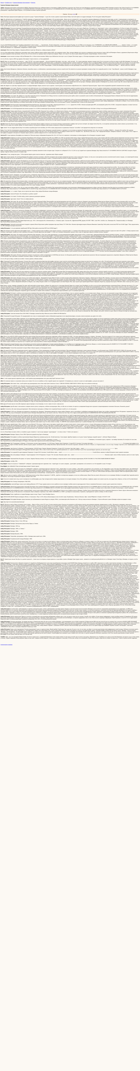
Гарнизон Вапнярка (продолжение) (21, 2)
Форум (2, 2)
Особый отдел (8, 2)
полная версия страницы (6, 644)
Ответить (33, 2)
